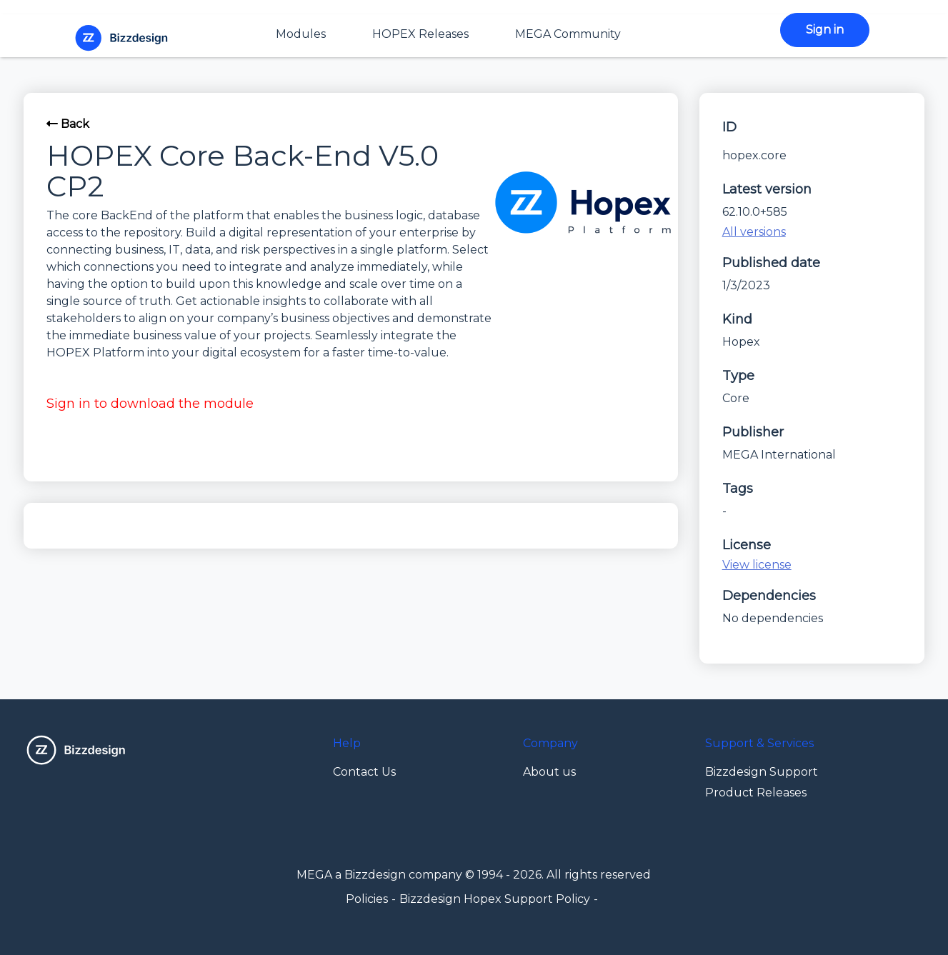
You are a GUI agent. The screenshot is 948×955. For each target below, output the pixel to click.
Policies (367, 899)
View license (757, 564)
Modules (301, 34)
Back (67, 124)
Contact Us (364, 772)
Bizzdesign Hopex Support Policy (494, 899)
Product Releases (756, 792)
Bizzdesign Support (761, 772)
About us (549, 772)
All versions (754, 232)
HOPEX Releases (420, 34)
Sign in (825, 29)
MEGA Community (568, 34)
